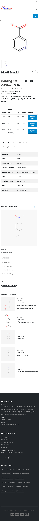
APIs (3, 469)
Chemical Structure (9, 270)
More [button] (26, 2)
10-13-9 (19, 300)
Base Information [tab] (9, 143)
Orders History (5, 445)
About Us (4, 447)
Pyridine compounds (23, 469)
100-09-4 (20, 336)
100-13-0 (4, 250)
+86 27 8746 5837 (6, 419)
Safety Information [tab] (10, 147)
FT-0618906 (20, 317)
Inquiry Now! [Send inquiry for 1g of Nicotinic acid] (32, 118)
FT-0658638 (20, 350)
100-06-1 (20, 320)
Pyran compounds (7, 478)
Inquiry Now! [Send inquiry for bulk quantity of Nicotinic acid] (32, 131)
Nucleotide (20, 491)
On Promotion (8, 266)
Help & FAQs (5, 437)
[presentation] (34, 206)
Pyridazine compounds (8, 482)
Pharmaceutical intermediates (21, 473)
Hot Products (10, 469)
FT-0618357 (20, 367)
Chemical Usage (9, 274)
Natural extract (19, 478)
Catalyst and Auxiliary (8, 491)
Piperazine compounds (24, 482)
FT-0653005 (20, 333)
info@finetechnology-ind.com (10, 424)
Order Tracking (5, 440)
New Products (6, 473)
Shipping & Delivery (7, 442)
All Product (7, 262)
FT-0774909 (20, 298)
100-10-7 (20, 369)
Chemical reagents (7, 487)
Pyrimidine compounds (22, 487)
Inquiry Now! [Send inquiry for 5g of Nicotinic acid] (32, 124)
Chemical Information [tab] (27, 143)
